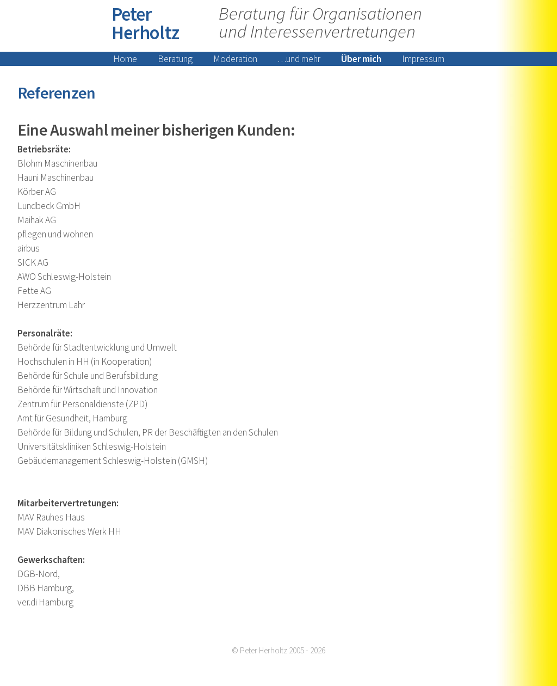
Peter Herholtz (145, 23)
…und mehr (298, 59)
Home (125, 59)
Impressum (423, 59)
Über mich (361, 59)
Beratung (175, 59)
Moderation (235, 59)
